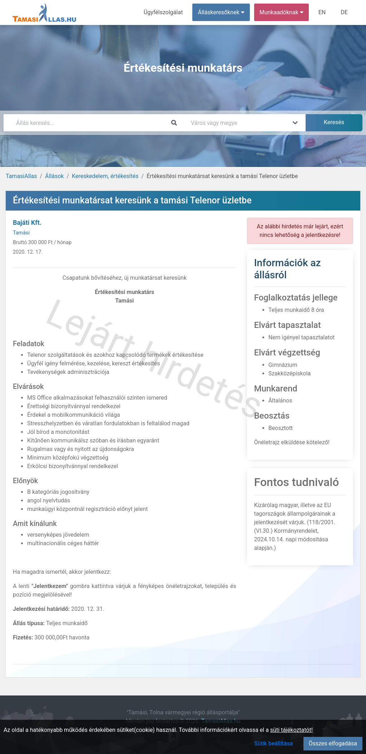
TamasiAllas (21, 176)
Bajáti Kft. (27, 222)
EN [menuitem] (322, 12)
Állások (54, 176)
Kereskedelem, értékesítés (105, 176)
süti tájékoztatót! (291, 730)
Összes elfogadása (333, 743)
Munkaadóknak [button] (281, 12)
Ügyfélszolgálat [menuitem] (163, 12)
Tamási (21, 233)
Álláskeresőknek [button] (221, 12)
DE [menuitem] (344, 12)
